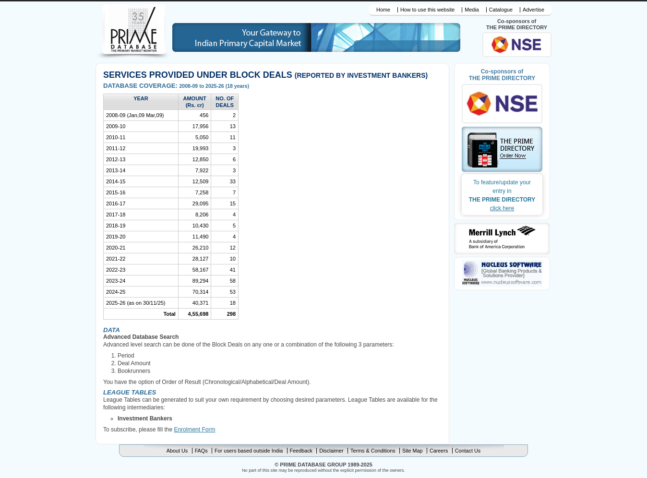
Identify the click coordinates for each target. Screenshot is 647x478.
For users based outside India (249, 451)
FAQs (201, 451)
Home (383, 9)
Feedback (301, 451)
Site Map (412, 451)
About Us (177, 451)
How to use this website (427, 9)
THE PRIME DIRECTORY (502, 195)
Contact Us (467, 451)
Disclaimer (331, 451)
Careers (439, 451)
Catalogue (501, 9)
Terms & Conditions (372, 451)
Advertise (533, 9)
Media (472, 9)
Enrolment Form (194, 429)
